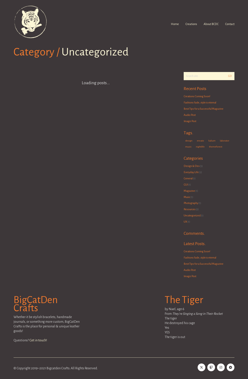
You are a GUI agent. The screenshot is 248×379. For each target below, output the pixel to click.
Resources (189, 209)
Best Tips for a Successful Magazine (203, 108)
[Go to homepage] (30, 22)
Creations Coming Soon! (197, 96)
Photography (191, 203)
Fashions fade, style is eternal (200, 102)
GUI (186, 184)
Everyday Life (191, 172)
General (188, 178)
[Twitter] (201, 367)
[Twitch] (211, 367)
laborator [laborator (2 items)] (224, 141)
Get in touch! (38, 340)
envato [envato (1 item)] (200, 141)
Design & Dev (192, 166)
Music (187, 197)
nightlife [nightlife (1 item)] (200, 147)
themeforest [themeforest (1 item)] (215, 147)
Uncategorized (95, 52)
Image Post (190, 121)
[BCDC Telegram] (230, 367)
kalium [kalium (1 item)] (211, 141)
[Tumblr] (192, 367)
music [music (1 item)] (188, 147)
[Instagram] (221, 367)
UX (185, 221)
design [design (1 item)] (188, 141)
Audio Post (190, 115)
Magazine (189, 190)
